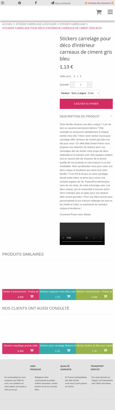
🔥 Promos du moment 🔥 (99, 2)
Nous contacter (61, 3)
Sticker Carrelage (72, 24)
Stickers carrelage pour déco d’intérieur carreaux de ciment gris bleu (52, 28)
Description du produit (80, 116)
